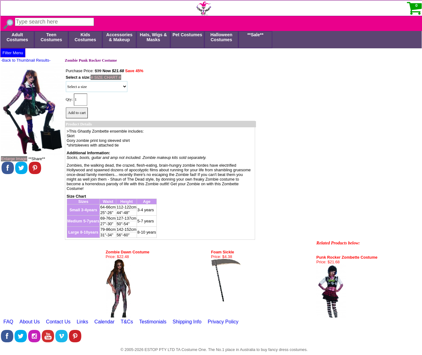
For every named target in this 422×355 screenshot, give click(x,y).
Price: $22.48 (117, 256)
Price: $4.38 (221, 256)
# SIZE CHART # (106, 77)
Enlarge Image (14, 158)
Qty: (69, 99)
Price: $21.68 (327, 262)
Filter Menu (12, 52)
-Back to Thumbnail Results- (26, 60)
